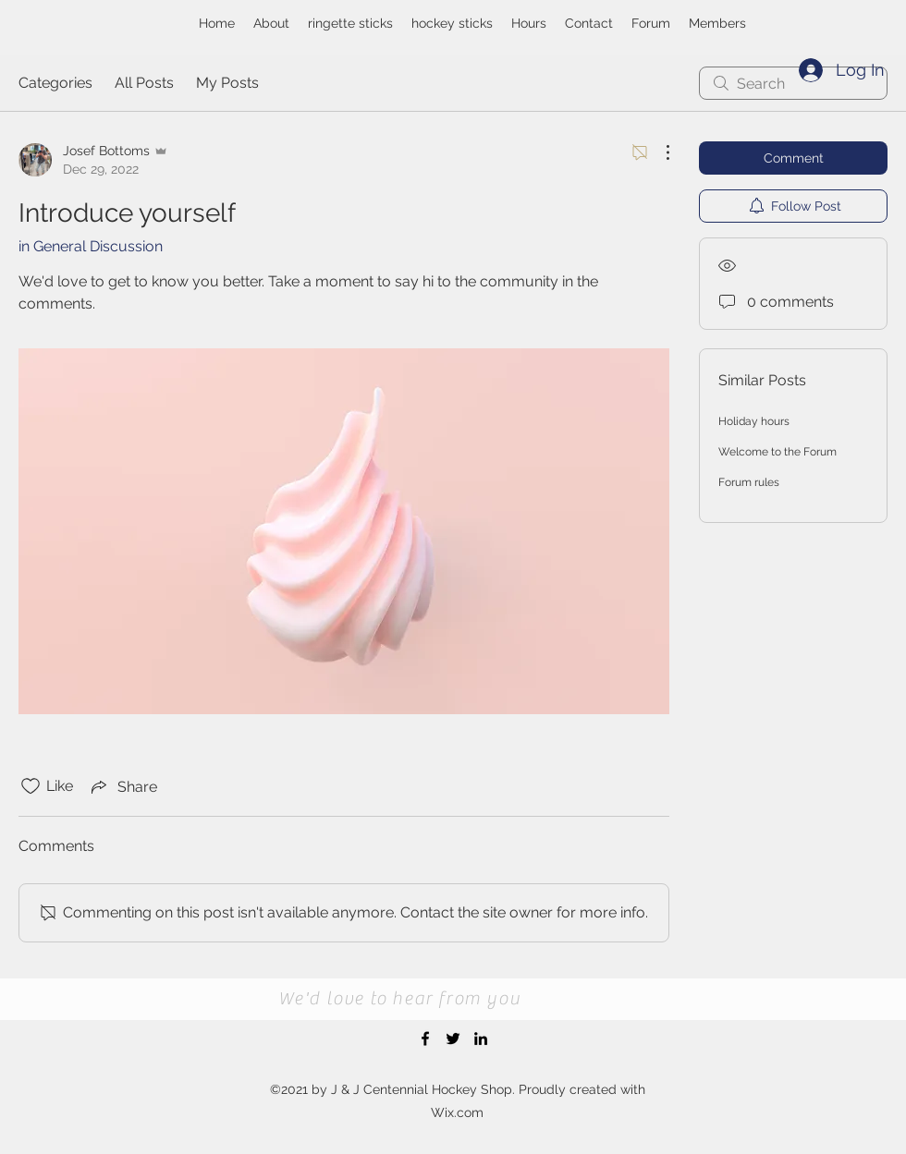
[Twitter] (453, 1038)
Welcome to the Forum (777, 451)
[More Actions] (658, 152)
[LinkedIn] (480, 1038)
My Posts (227, 82)
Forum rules (748, 482)
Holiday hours (754, 421)
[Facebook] (425, 1038)
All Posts (144, 82)
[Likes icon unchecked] (30, 786)
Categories (55, 82)
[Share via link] (122, 786)
